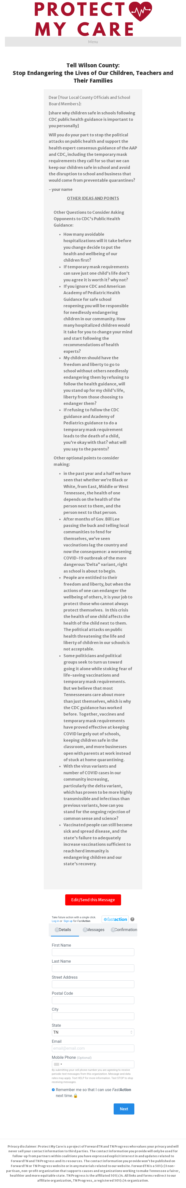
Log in (55, 921)
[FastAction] (115, 919)
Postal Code (93, 997)
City (93, 1013)
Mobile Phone (93, 1061)
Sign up (68, 921)
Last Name (93, 965)
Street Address (93, 981)
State (93, 1029)
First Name (93, 949)
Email (93, 1045)
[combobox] (57, 1064)
